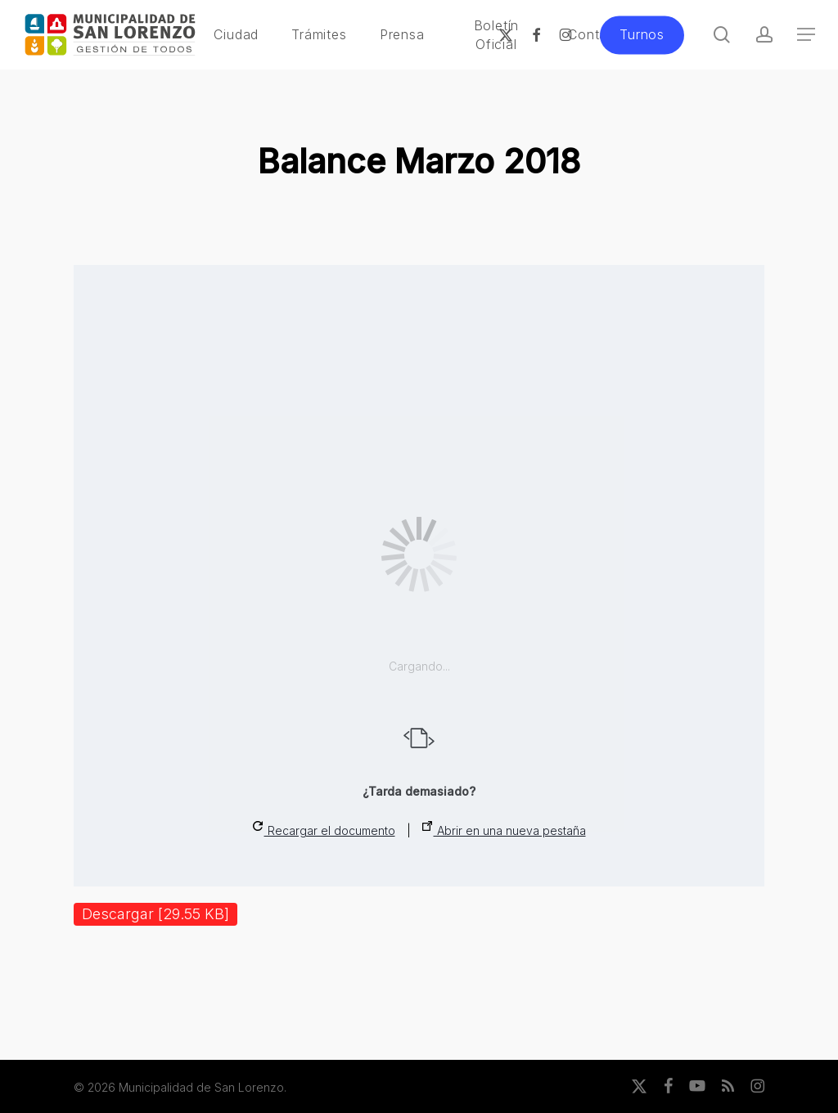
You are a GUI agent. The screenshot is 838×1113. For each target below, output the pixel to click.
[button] (806, 34)
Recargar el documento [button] (324, 829)
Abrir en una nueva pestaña (504, 829)
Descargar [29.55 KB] (155, 913)
